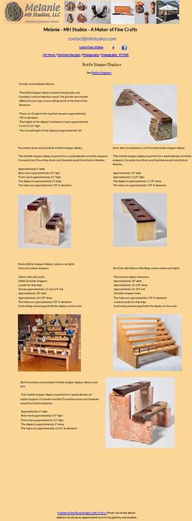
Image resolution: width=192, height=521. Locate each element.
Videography (109, 54)
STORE (124, 54)
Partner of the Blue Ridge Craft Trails (81, 512)
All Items (49, 54)
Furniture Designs (68, 54)
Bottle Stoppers (102, 72)
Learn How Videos (91, 47)
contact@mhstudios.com (92, 38)
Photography (90, 54)
